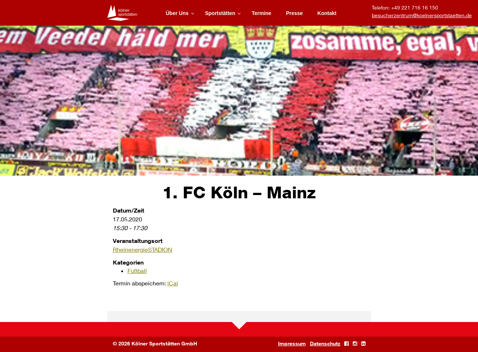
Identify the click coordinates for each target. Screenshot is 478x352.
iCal (172, 283)
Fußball (137, 270)
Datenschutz (325, 343)
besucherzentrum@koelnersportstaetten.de (422, 15)
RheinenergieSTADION (142, 249)
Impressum (292, 343)
